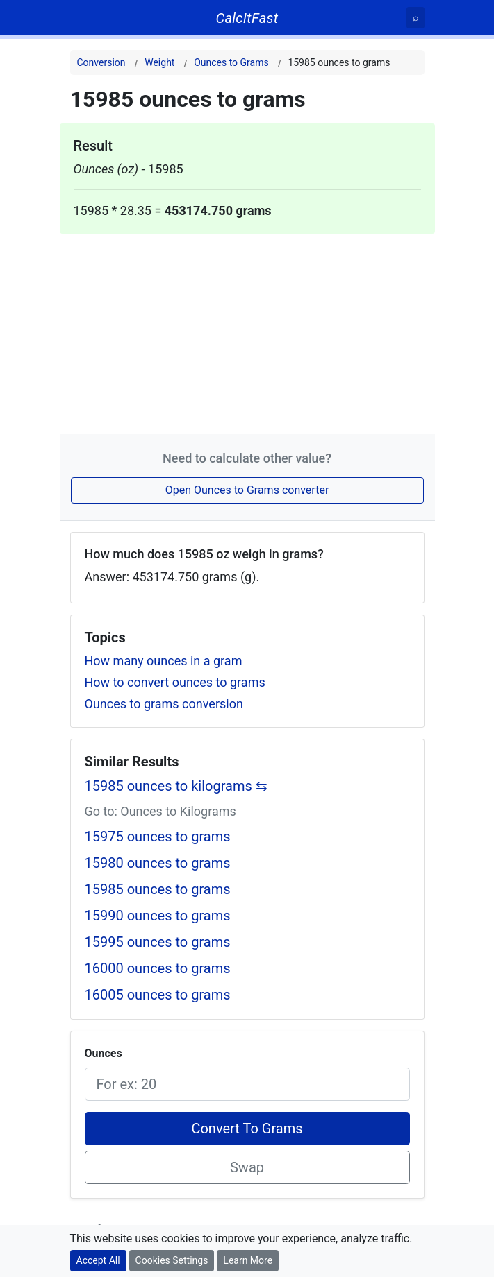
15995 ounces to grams (158, 942)
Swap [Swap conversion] (247, 1167)
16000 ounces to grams (158, 968)
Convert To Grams (246, 1128)
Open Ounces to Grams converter (247, 490)
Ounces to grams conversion (164, 703)
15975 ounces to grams (158, 836)
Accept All (98, 1260)
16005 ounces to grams (158, 994)
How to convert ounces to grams (175, 682)
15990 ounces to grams (158, 915)
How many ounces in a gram (163, 660)
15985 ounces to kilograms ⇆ (176, 786)
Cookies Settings (171, 1260)
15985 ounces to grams (158, 889)
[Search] (415, 17)
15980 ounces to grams (158, 863)
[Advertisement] (247, 331)
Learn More (247, 1260)
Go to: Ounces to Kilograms (160, 811)
